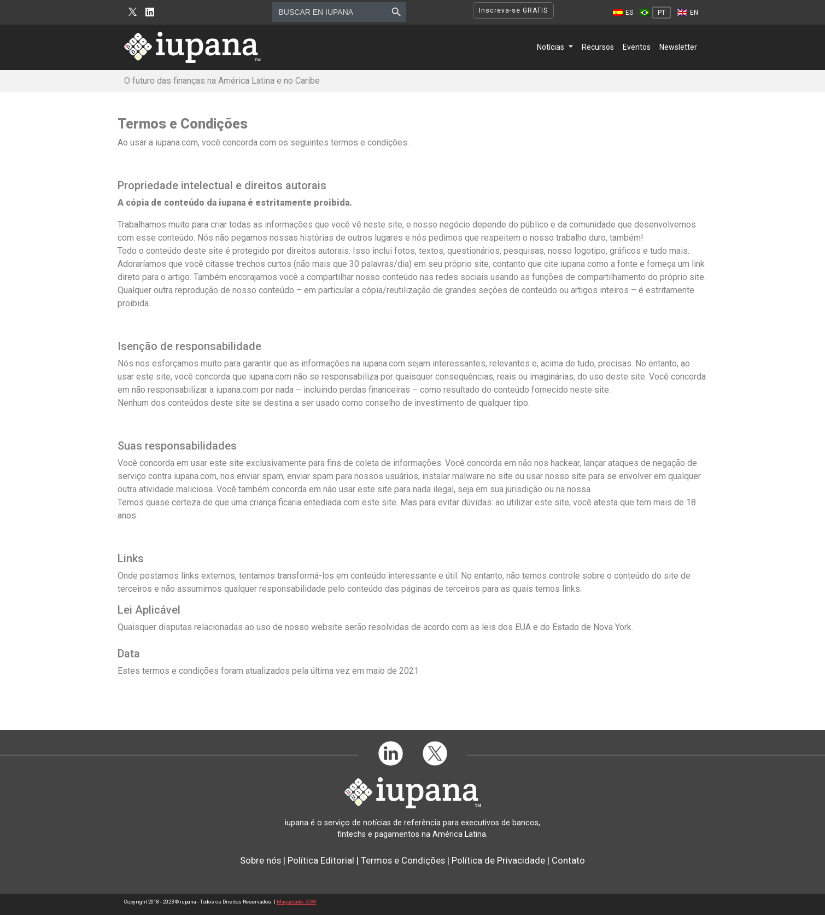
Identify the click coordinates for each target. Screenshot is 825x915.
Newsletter (678, 47)
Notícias (550, 47)
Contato (568, 860)
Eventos (637, 47)
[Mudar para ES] (623, 12)
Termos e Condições (403, 860)
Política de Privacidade (498, 860)
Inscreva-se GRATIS (513, 10)
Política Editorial (321, 860)
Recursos (598, 47)
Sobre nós (260, 860)
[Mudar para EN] (687, 12)
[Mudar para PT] (655, 12)
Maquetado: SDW (297, 902)
